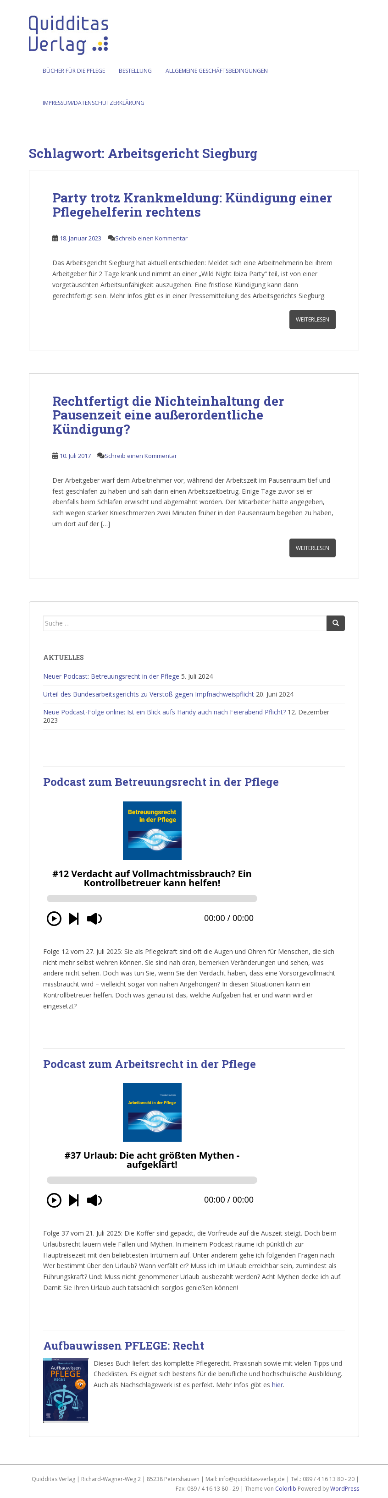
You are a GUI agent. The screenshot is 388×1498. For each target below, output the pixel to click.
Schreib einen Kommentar (151, 238)
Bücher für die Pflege (74, 71)
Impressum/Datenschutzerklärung (93, 103)
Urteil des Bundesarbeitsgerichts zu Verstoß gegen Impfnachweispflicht (148, 694)
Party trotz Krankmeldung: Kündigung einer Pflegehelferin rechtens (192, 204)
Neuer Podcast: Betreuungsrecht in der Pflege (111, 676)
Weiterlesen (312, 319)
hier (277, 1384)
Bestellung (135, 71)
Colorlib (285, 1489)
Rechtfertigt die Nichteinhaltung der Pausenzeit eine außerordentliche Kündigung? (168, 415)
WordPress (344, 1489)
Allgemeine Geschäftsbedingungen (217, 71)
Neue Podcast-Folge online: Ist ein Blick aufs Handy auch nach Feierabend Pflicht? (164, 712)
